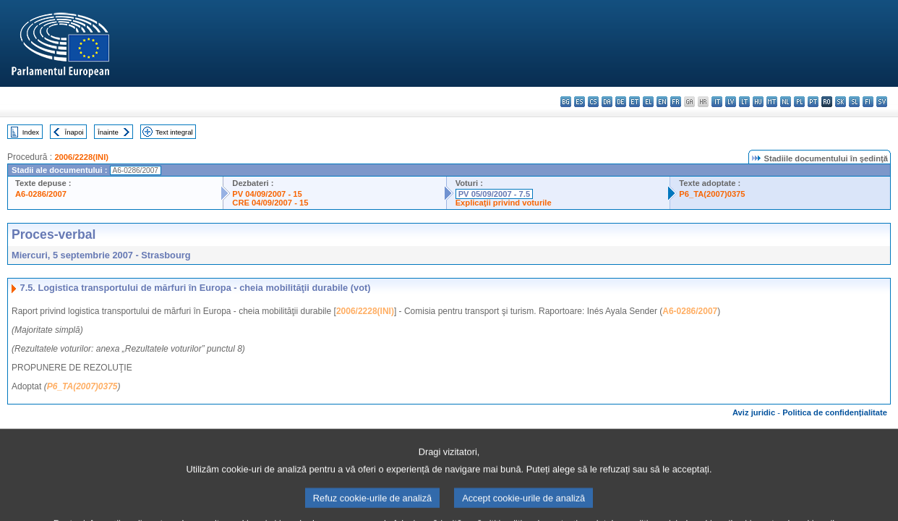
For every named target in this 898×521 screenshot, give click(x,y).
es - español (579, 101)
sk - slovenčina (840, 101)
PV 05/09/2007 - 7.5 (494, 194)
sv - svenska (881, 101)
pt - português (813, 101)
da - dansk (607, 101)
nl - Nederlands (785, 101)
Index (30, 132)
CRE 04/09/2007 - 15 (270, 202)
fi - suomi (868, 101)
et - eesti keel (634, 101)
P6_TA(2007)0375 (712, 194)
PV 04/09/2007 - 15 (267, 194)
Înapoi (74, 132)
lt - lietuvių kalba (744, 101)
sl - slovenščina (854, 101)
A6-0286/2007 (41, 194)
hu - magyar (758, 101)
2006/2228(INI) (81, 157)
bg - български (565, 101)
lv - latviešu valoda (730, 101)
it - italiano (716, 101)
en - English (662, 101)
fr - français (675, 101)
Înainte (108, 132)
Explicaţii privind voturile (504, 202)
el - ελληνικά (648, 101)
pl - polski (799, 101)
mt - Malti (771, 101)
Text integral (174, 132)
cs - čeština (593, 101)
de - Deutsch (620, 101)
